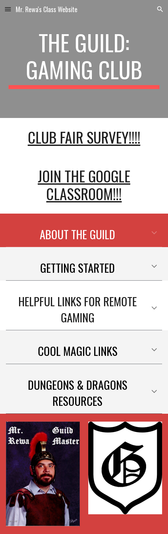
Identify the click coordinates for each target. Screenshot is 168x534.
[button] (8, 9)
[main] (84, 59)
